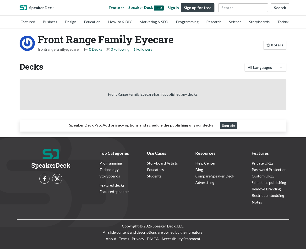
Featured (28, 21)
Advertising (204, 182)
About (111, 238)
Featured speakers (114, 191)
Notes (257, 202)
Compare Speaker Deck (214, 176)
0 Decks (95, 49)
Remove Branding (266, 189)
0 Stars (274, 45)
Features (117, 7)
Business (50, 21)
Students (154, 176)
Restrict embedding (268, 195)
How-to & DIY (120, 21)
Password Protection (269, 169)
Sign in (173, 7)
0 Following (120, 49)
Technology (286, 21)
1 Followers (142, 49)
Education (92, 21)
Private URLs (262, 163)
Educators (155, 169)
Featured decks (112, 185)
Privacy (138, 238)
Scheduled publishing (269, 182)
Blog (199, 169)
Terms (124, 238)
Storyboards (259, 21)
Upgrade (228, 125)
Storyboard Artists (162, 163)
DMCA (153, 238)
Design (70, 21)
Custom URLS (263, 176)
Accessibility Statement (180, 238)
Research (213, 21)
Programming (187, 21)
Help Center (205, 163)
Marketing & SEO (153, 21)
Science (235, 21)
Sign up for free (197, 7)
